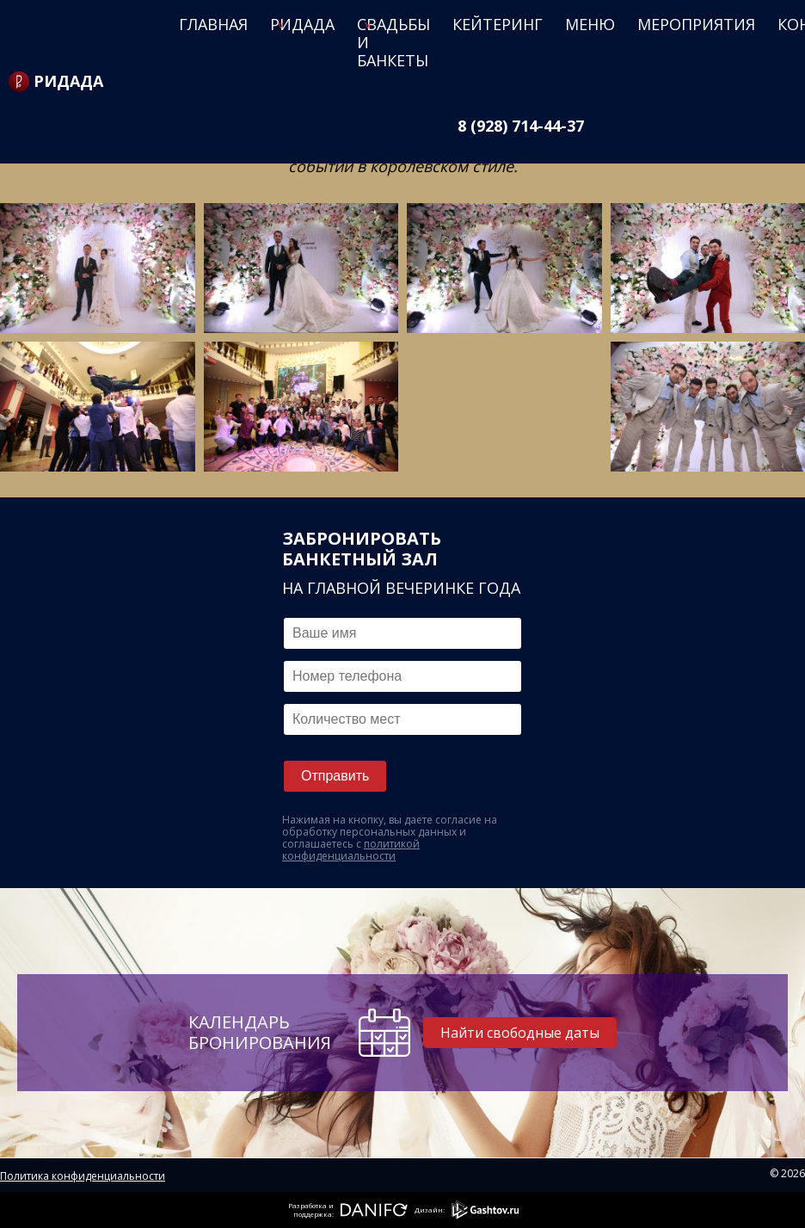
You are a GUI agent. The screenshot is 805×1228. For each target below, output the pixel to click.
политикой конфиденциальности (351, 849)
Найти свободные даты (520, 1032)
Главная (213, 24)
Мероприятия (696, 24)
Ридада (302, 24)
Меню (590, 24)
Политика (26, 1176)
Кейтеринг (497, 24)
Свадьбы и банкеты (393, 42)
